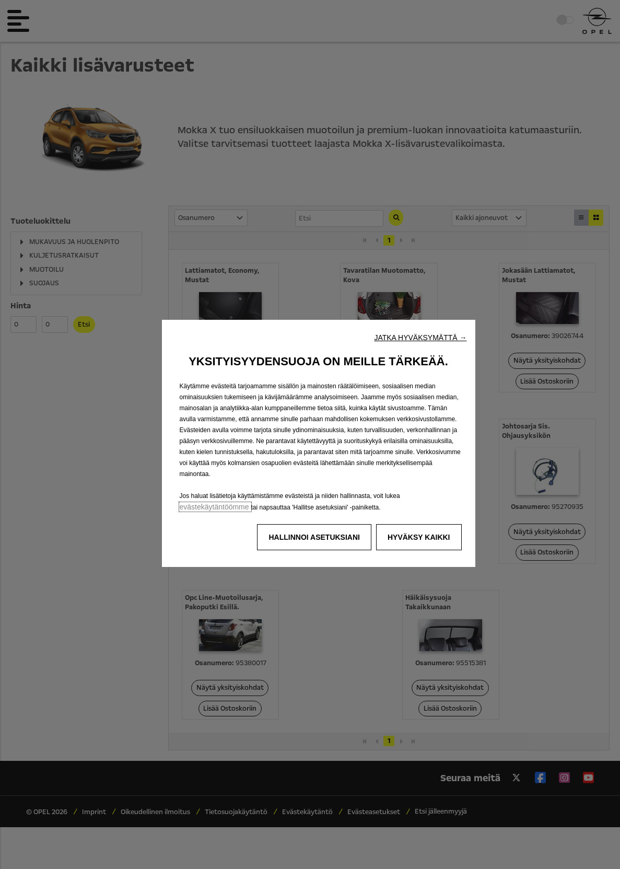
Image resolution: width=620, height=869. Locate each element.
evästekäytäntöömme (215, 507)
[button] (420, 337)
